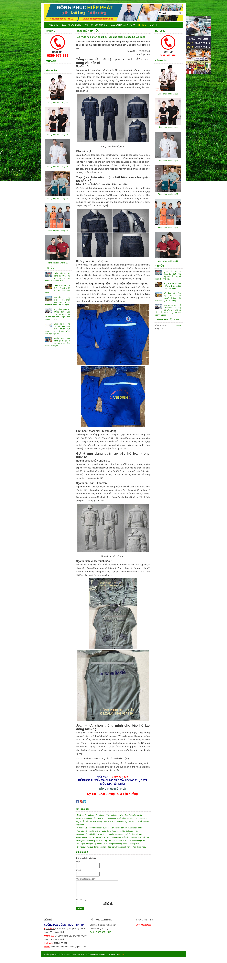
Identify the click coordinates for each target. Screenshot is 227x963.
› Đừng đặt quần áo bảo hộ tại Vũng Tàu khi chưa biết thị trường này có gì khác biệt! (111, 818)
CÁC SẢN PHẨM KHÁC (123, 25)
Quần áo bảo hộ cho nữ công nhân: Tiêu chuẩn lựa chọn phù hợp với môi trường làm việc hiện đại (57, 329)
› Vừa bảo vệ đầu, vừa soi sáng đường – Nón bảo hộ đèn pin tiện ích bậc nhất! (109, 828)
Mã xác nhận (82, 899)
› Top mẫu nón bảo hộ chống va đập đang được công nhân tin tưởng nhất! (107, 831)
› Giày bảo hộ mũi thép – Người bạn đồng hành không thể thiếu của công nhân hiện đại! (113, 837)
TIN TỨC (142, 25)
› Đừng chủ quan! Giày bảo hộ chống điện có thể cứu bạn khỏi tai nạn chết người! (110, 840)
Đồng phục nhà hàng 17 (168, 194)
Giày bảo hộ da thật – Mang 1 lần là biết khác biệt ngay (172, 286)
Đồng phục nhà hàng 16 (168, 227)
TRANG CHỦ (52, 25)
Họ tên (79, 861)
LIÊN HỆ (154, 25)
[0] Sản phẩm (173, 7)
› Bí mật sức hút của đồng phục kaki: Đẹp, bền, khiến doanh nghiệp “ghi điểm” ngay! (111, 847)
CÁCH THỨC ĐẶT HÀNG (101, 932)
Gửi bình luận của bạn (86, 879)
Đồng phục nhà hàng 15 (168, 261)
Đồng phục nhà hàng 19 (168, 127)
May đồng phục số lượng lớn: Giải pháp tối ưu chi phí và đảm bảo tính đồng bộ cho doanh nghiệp (168, 310)
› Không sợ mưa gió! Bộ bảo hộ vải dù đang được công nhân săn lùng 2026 (107, 844)
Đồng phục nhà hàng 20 (168, 94)
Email (79, 870)
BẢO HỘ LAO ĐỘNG (71, 25)
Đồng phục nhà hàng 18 (168, 161)
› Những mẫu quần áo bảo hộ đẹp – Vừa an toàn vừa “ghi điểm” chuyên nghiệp (109, 815)
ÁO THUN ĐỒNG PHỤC (96, 25)
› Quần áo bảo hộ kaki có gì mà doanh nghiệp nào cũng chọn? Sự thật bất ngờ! (109, 834)
